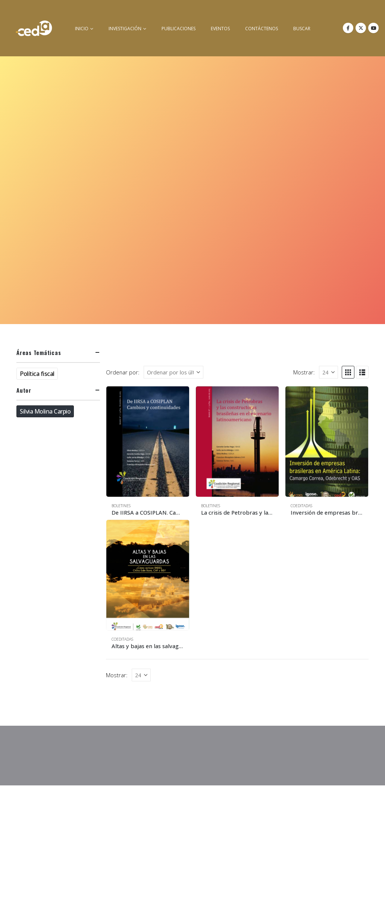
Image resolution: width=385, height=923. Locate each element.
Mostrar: (304, 372)
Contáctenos (261, 28)
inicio (81, 28)
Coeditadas (301, 505)
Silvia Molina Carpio (45, 411)
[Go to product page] (147, 441)
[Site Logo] (34, 28)
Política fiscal (37, 374)
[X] (361, 28)
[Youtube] (373, 28)
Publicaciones (178, 28)
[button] (348, 372)
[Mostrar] (328, 372)
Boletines (121, 505)
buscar (301, 28)
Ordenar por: (123, 372)
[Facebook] (348, 28)
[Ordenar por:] (173, 372)
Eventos (220, 28)
